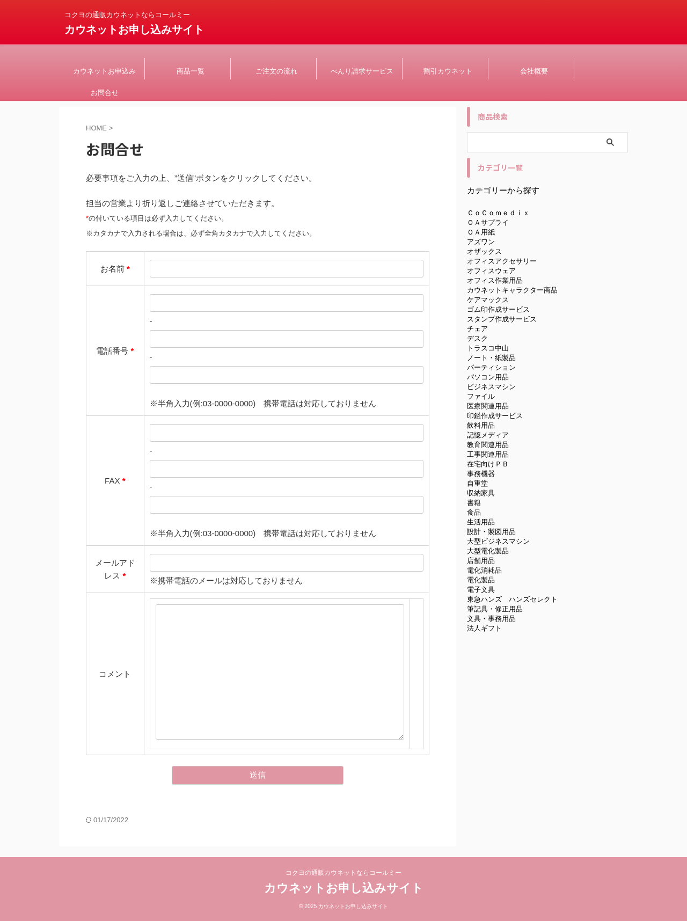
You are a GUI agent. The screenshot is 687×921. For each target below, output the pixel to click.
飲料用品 (481, 425)
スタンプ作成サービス (502, 319)
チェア (477, 329)
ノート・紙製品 (491, 358)
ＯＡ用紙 (481, 232)
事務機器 (481, 474)
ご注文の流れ (276, 71)
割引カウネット (447, 71)
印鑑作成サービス (495, 416)
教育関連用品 (488, 445)
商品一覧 (190, 71)
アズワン (481, 242)
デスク (477, 338)
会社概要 (534, 71)
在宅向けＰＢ (488, 464)
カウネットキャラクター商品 (512, 290)
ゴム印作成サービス (498, 309)
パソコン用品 (488, 377)
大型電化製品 (488, 551)
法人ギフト (484, 628)
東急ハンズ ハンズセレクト (512, 599)
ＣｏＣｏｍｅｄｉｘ (498, 213)
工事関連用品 (488, 454)
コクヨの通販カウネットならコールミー (343, 872)
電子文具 (481, 590)
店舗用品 (481, 561)
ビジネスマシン (491, 387)
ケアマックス (488, 300)
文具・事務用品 (491, 619)
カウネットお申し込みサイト (134, 29)
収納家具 (481, 493)
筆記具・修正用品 (495, 609)
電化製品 (481, 580)
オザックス (484, 251)
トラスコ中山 (488, 348)
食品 (474, 512)
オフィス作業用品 (495, 280)
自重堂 (477, 483)
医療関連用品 (488, 406)
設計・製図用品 (491, 532)
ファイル (481, 396)
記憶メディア (488, 435)
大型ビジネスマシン (498, 541)
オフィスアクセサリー (502, 261)
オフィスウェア (491, 271)
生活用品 (481, 522)
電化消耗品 (484, 570)
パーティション (491, 367)
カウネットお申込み (104, 71)
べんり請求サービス (362, 71)
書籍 (474, 503)
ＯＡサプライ (488, 222)
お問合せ (105, 93)
